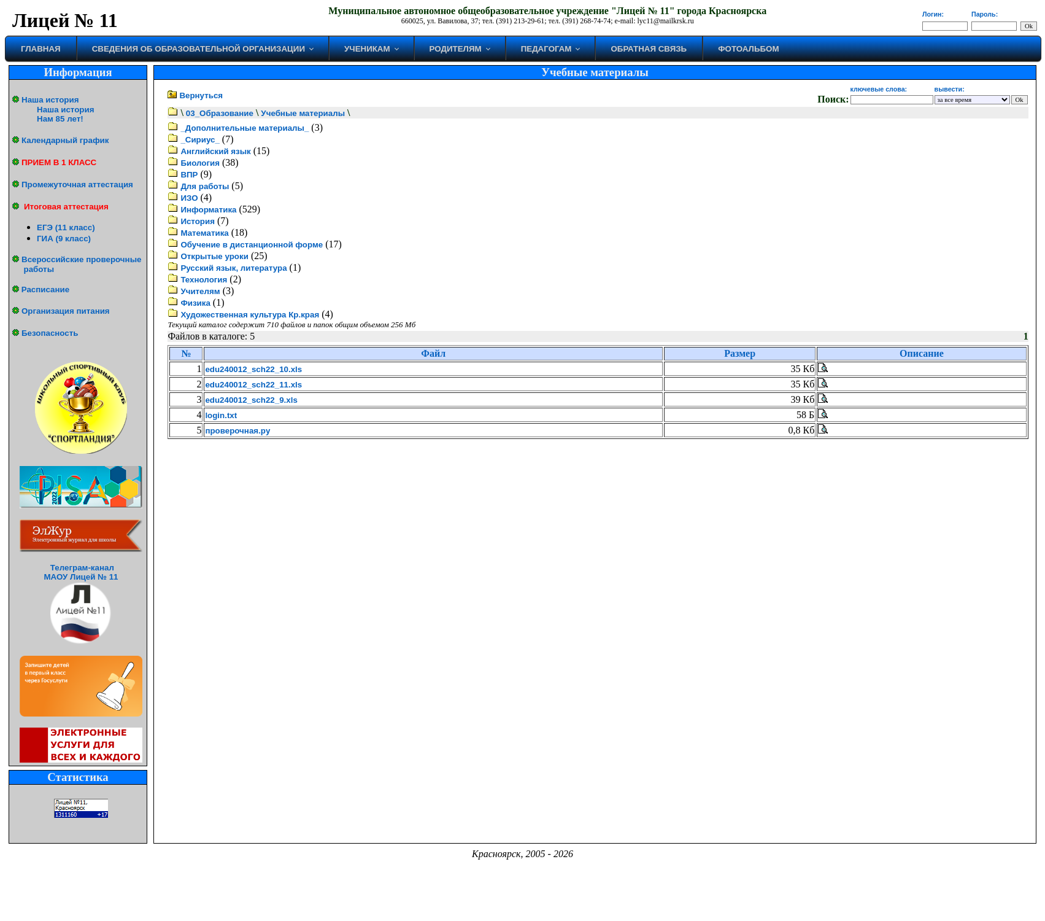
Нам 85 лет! (60, 118)
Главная (41, 48)
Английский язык (215, 151)
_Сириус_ (199, 139)
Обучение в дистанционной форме (251, 244)
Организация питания (65, 311)
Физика (195, 303)
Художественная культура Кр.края (249, 314)
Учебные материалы (303, 113)
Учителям (200, 291)
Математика (204, 233)
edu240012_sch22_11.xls (253, 384)
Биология (200, 163)
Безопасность (49, 333)
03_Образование (219, 113)
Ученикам (367, 48)
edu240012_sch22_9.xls (251, 400)
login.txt (221, 415)
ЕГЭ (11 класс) (66, 227)
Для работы (204, 186)
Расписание (45, 289)
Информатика (208, 209)
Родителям (456, 48)
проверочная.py (237, 430)
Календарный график (65, 140)
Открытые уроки (214, 256)
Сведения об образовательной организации (198, 48)
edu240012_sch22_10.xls (253, 369)
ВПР (189, 174)
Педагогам (546, 48)
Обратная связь (649, 48)
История (197, 221)
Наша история (50, 99)
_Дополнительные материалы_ (244, 128)
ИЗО (189, 198)
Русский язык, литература (233, 268)
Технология (203, 279)
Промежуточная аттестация (77, 184)
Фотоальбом (748, 48)
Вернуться (201, 95)
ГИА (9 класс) (64, 238)
